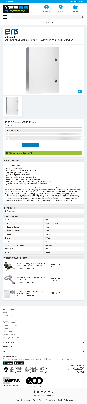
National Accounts (10, 335)
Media (43, 351)
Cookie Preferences (65, 400)
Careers (5, 319)
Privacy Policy (38, 400)
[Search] (82, 17)
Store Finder (7, 316)
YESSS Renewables (10, 325)
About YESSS (43, 309)
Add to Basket (30, 145)
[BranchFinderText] (61, 8)
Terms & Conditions (23, 400)
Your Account (43, 342)
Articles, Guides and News (12, 338)
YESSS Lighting (8, 331)
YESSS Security (8, 328)
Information (43, 347)
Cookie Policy (51, 400)
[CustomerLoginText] (46, 6)
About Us (6, 312)
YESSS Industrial (9, 322)
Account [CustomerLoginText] (46, 11)
